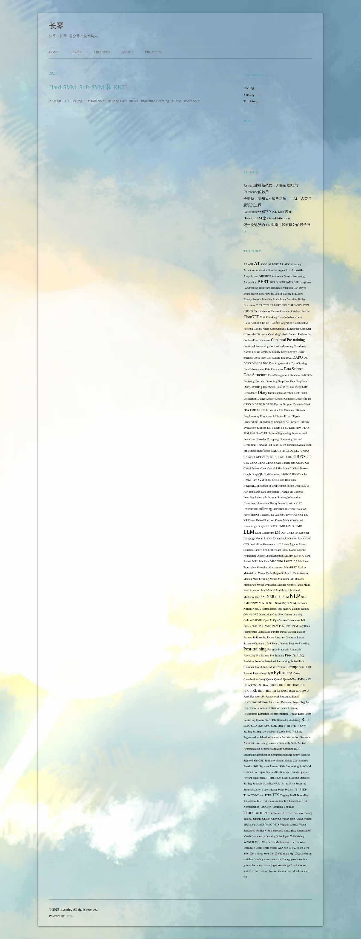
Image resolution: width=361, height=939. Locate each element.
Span (262, 772)
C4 (260, 305)
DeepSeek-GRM (299, 386)
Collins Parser (261, 328)
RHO (302, 685)
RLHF (261, 690)
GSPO (253, 462)
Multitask (295, 590)
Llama (292, 549)
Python (281, 672)
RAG (259, 685)
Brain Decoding (288, 299)
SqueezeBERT (261, 777)
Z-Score (298, 847)
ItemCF (255, 514)
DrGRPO (268, 404)
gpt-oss (247, 865)
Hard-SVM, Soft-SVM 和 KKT (87, 87)
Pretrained (270, 661)
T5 (295, 789)
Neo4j (293, 602)
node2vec (248, 871)
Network (302, 602)
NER (270, 597)
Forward (262, 444)
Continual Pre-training (288, 340)
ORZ (255, 614)
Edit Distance (286, 410)
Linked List (260, 549)
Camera (275, 311)
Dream (278, 404)
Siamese (305, 754)
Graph (247, 474)
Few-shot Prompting (267, 439)
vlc (245, 876)
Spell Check (292, 772)
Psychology (260, 673)
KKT (134, 101)
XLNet (282, 847)
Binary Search (252, 299)
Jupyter (289, 514)
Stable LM (276, 777)
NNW (254, 602)
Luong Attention (274, 555)
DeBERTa (306, 375)
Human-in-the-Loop (289, 485)
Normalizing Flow (272, 608)
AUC (287, 264)
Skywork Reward (269, 766)
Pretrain (259, 661)
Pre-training (294, 655)
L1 (267, 526)
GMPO (304, 450)
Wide (302, 842)
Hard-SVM (98, 101)
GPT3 (276, 456)
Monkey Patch (295, 584)
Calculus (265, 311)
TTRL (268, 795)
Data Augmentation (280, 363)
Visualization (304, 830)
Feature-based (299, 433)
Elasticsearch (267, 416)
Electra (279, 416)
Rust (305, 719)
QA (291, 673)
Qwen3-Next (290, 679)
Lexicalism (291, 538)
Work (259, 847)
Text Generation (293, 801)
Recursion (274, 702)
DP (260, 363)
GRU (308, 456)
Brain (276, 299)
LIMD (281, 526)
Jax (277, 514)
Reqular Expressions (300, 713)
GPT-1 (251, 456)
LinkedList (274, 549)
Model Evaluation (267, 584)
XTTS (289, 847)
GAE (274, 450)
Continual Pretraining (256, 346)
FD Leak (289, 427)
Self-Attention (290, 737)
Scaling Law (259, 731)
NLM (285, 596)
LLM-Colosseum (264, 532)
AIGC (263, 264)
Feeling (76, 101)
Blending (267, 299)
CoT (268, 322)
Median (247, 578)
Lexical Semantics (274, 538)
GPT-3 (268, 456)
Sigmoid (248, 760)
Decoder (260, 381)
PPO (288, 625)
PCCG (247, 625)
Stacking (294, 777)
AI (256, 263)
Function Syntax (296, 444)
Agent (281, 270)
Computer (305, 328)
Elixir (287, 416)
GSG (246, 462)
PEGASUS (265, 625)
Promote (282, 666)
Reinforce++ (264, 708)
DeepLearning (252, 387)
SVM (177, 101)
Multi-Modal (268, 590)
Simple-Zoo (290, 760)
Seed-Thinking (294, 731)
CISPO (291, 305)
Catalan (295, 311)
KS (245, 520)
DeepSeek (284, 386)
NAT (263, 596)
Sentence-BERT (292, 748)
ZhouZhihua (282, 853)
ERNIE (261, 410)
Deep (280, 381)
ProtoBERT (305, 666)
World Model (269, 847)
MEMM (288, 555)
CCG (266, 305)
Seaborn (271, 731)
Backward (264, 287)
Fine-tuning (286, 439)
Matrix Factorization (296, 573)
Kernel (251, 520)
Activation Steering (266, 270)
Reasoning (285, 696)
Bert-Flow (264, 293)
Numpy (305, 608)
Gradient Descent (299, 468)
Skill (256, 766)
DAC (289, 357)
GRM (289, 456)
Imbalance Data (257, 491)
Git (307, 462)
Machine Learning (156, 101)
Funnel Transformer (259, 450)
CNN (306, 305)
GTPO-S (270, 462)
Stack (285, 777)
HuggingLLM (251, 485)
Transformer (255, 812)
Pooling (284, 643)
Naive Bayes (282, 602)
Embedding (250, 421)
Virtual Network (274, 830)
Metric (273, 578)
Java (272, 514)
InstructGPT (295, 503)
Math (269, 573)
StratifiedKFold (271, 783)
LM (277, 532)
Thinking (250, 101)
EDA (246, 410)
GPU (282, 456)
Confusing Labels (278, 334)
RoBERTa (270, 720)
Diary (262, 392)
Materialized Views (254, 573)
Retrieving (249, 720)
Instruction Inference (284, 508)
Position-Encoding (299, 643)
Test (259, 801)
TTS (276, 795)
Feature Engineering (279, 433)
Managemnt (276, 567)
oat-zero (259, 871)
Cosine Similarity (270, 351)
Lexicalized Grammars (262, 544)
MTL (255, 561)
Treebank (298, 813)
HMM (247, 479)
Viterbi (247, 836)
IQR (245, 491)
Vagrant (284, 824)
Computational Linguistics (284, 328)
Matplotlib (278, 573)
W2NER (248, 842)
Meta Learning (261, 578)
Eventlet (261, 427)
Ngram (247, 608)
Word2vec (249, 847)
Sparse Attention (276, 772)
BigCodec (297, 293)
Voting (300, 836)
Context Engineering (300, 334)
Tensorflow (249, 801)
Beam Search (250, 293)
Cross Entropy (289, 351)
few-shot (276, 859)
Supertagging (269, 789)
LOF (283, 532)
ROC (299, 690)
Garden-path (288, 462)
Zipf (292, 853)
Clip (262, 322)
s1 (294, 871)
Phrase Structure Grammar (281, 637)
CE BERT (275, 305)
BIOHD (280, 282)
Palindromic (250, 631)
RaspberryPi (257, 696)
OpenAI (267, 620)
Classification (251, 322)
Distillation (250, 398)
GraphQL (257, 474)
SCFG (246, 725)
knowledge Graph (287, 865)
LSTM (295, 532)
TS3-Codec (257, 795)
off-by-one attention (276, 871)
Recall (295, 696)
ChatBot (305, 311)
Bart (296, 287)
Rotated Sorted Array (288, 720)
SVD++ (295, 725)
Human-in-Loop (268, 485)
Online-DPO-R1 (253, 620)
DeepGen (289, 381)
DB (306, 357)
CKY (299, 305)
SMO (267, 725)
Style (292, 783)
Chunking (271, 317)
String (284, 783)
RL (255, 690)
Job (281, 514)
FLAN (306, 427)
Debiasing (249, 381)
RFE (289, 685)
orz (290, 871)
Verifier (260, 830)
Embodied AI (281, 421)
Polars (275, 643)
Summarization (252, 789)
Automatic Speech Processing (288, 276)
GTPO (261, 462)
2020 (53, 73)
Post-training (255, 649)
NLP (295, 596)
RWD (305, 690)
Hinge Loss (118, 101)
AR (281, 264)
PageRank (304, 625)
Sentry (296, 754)
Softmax (248, 772)
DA (283, 357)
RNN (292, 690)
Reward (260, 720)
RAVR (267, 685)
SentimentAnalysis (281, 754)
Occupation (265, 614)
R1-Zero (249, 685)
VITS (276, 824)
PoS (269, 643)
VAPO (268, 824)
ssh (298, 871)
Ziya (297, 853)
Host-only (290, 479)
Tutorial (247, 818)
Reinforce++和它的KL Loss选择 (267, 212)
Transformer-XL (277, 813)
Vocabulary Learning (264, 836)
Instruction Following (257, 509)
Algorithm (298, 270)
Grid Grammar (272, 474)
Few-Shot (249, 439)
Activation (249, 270)
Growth (286, 474)
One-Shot (278, 614)
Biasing (287, 293)
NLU (304, 596)
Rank (246, 696)
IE (308, 485)
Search (281, 731)
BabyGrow (306, 282)
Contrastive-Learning (281, 346)
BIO (272, 282)
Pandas (275, 631)
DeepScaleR (270, 386)
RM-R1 (276, 690)
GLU (297, 450)
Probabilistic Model (265, 666)
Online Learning (293, 614)
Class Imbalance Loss (290, 317)
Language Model (253, 538)
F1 (282, 427)
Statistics (305, 777)
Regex (296, 702)
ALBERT (273, 264)
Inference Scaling (275, 497)
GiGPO (300, 462)
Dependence (250, 392)
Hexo (69, 916)
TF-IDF (302, 789)
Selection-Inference (270, 737)
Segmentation (251, 737)
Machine (264, 561)
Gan (278, 462)
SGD (254, 725)
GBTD (281, 450)
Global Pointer (251, 468)
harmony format (261, 865)
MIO (301, 555)
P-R (303, 620)
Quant (296, 673)
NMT (246, 602)
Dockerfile (301, 398)
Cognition (287, 322)
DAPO (298, 357)
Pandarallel (264, 631)
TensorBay (302, 795)
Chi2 (262, 317)
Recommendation (255, 702)
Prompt (293, 667)
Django (261, 398)
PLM (275, 625)
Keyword (298, 520)
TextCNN (265, 806)
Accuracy (296, 264)
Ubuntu (257, 818)
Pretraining (283, 661)
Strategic (257, 783)
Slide (282, 766)
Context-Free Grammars (256, 340)
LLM (248, 532)
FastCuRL (262, 433)
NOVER (263, 602)
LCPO (273, 526)
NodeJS (257, 608)
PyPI (270, 673)
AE (245, 264)
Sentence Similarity (271, 748)
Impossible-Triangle (278, 491)
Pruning (247, 673)
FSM (246, 433)
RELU (282, 685)
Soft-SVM (193, 101)
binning (258, 859)
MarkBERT (290, 567)
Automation (250, 282)
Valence (294, 824)
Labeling (304, 532)
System (289, 789)
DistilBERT (300, 392)
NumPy (287, 608)
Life (278, 544)
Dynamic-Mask (301, 404)
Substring (301, 783)
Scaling (247, 731)
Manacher (262, 567)
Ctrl (269, 357)
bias (251, 859)
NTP (271, 602)
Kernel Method (283, 520)
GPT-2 (259, 456)
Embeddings (266, 421)
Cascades (285, 311)
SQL (274, 725)
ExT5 (270, 427)
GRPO (299, 456)
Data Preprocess (274, 369)
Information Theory (266, 503)
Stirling (247, 783)
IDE (303, 485)
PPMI (282, 625)
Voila (293, 836)
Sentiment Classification (256, 754)
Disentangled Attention (281, 392)
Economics (272, 410)
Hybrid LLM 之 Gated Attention (266, 218)
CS (251, 311)
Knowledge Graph (254, 526)
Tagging (284, 795)
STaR (287, 725)
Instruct (282, 503)
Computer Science (255, 334)
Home (54, 52)
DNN (255, 363)
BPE (296, 282)
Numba (296, 608)
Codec (276, 323)
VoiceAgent (282, 836)
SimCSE (259, 760)
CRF (246, 311)
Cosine (256, 351)
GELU (289, 450)
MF (296, 555)
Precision (248, 661)
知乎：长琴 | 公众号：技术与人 (73, 36)
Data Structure (255, 375)
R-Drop (302, 679)
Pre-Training (277, 655)
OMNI (247, 614)
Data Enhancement (253, 369)
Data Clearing (299, 363)
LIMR (298, 526)
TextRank (277, 806)
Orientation (294, 620)
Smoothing (292, 766)
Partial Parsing (288, 631)
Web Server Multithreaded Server (280, 842)
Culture (276, 357)
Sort (256, 772)
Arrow (254, 276)
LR (288, 532)
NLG (278, 596)
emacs (267, 859)
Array (246, 276)
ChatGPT (251, 317)
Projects (153, 52)
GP (245, 456)
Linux (285, 549)
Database (295, 375)
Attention (265, 276)
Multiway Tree (251, 596)
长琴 (56, 26)
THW (247, 795)
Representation (279, 713)
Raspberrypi (272, 696)
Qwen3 (278, 679)
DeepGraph (302, 381)
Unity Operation (280, 818)
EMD (253, 410)
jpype (274, 865)
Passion (301, 631)
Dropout (287, 404)
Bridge (301, 299)
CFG (284, 305)
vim (306, 871)
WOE (258, 842)
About (127, 52)
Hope (281, 479)
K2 (295, 514)
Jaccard (264, 514)
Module (281, 584)
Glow (263, 468)
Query (262, 679)
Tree (289, 813)
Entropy (305, 421)
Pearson (247, 637)
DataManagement (278, 375)
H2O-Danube (299, 474)
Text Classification (272, 801)
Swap (281, 789)
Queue (269, 679)
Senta (294, 743)
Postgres (272, 649)
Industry (259, 497)
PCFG (254, 625)
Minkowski (249, 584)
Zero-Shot (256, 853)
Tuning (308, 813)
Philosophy (259, 637)
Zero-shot (269, 853)
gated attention (299, 859)
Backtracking (250, 287)
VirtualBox (289, 830)
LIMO (290, 526)
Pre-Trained (262, 655)
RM (268, 690)
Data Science (293, 369)
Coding (248, 88)
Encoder (294, 421)
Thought (289, 806)
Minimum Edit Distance (291, 578)
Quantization (250, 679)
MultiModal (282, 590)
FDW (299, 427)
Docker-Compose (284, 398)
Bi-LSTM (276, 293)
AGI (250, 264)
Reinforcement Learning (284, 708)
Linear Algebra (290, 544)
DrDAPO (257, 404)
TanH (293, 795)
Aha (288, 270)
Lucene (261, 555)
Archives (101, 52)
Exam (277, 427)
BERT (263, 281)
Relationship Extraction (256, 713)
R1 (310, 679)
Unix (293, 818)
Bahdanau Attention (282, 287)
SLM (260, 725)
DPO (265, 363)
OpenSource (279, 620)
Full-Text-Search (277, 444)
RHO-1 (247, 690)
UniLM (266, 818)
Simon (279, 760)
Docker (270, 398)
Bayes (302, 287)
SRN (280, 725)
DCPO (247, 363)
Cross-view (259, 357)
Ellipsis (295, 416)
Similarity (270, 760)
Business (249, 305)
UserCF (260, 824)
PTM (295, 625)
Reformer (286, 702)
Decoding (271, 381)
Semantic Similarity (279, 743)
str (301, 871)
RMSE (284, 690)
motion (302, 865)
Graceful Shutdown (278, 468)
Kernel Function (265, 520)
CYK (256, 311)
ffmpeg (286, 859)
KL (306, 514)
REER (275, 685)
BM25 (289, 282)
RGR (296, 685)
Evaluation (249, 427)
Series (76, 52)
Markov (302, 567)
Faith (253, 433)
